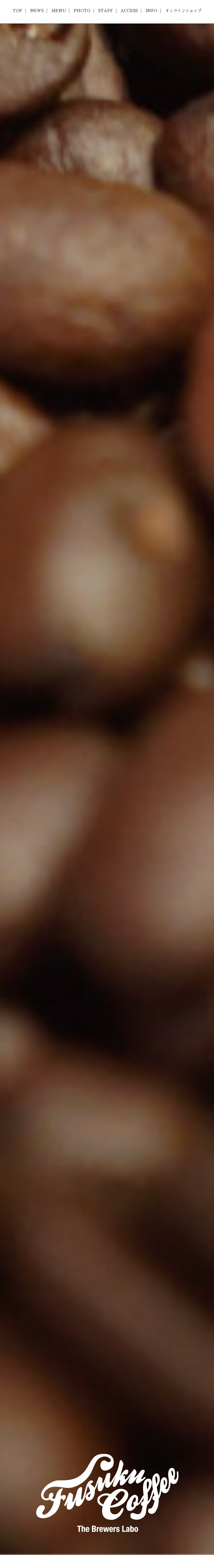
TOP (17, 11)
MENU (58, 11)
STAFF (105, 11)
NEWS (37, 11)
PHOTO (82, 11)
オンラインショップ (183, 11)
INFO (151, 11)
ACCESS (129, 11)
